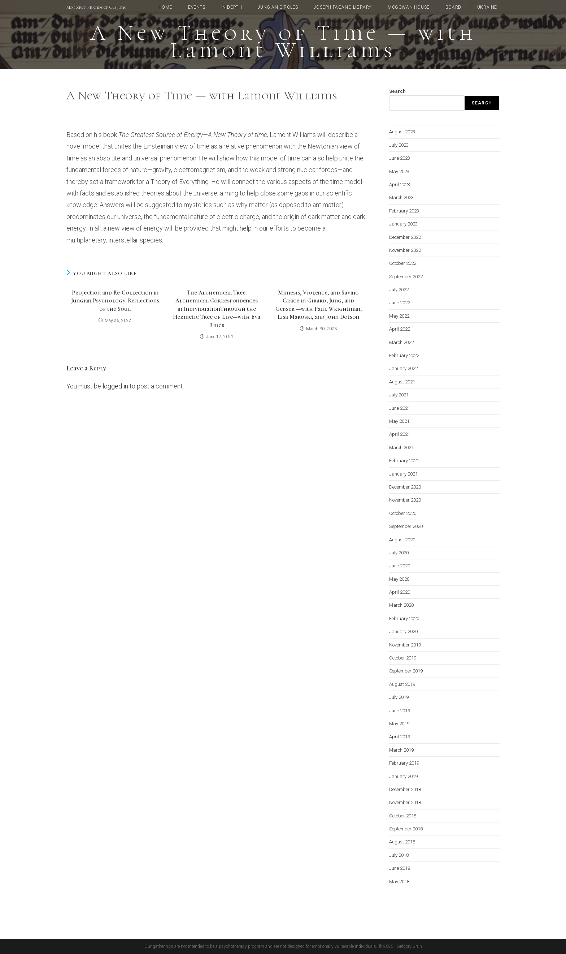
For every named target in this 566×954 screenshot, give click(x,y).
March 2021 (401, 447)
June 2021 (399, 408)
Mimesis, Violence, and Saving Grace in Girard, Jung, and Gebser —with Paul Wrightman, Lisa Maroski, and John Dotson (318, 305)
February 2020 (404, 618)
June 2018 (399, 868)
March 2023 (401, 197)
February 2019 (404, 763)
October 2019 (402, 658)
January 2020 (403, 631)
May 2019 (399, 723)
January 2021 (403, 474)
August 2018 (402, 842)
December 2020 (405, 487)
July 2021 (399, 395)
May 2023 (399, 171)
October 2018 (402, 815)
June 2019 (399, 710)
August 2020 (402, 539)
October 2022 (402, 263)
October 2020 (402, 513)
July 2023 (399, 145)
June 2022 (399, 302)
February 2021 (404, 460)
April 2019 (399, 736)
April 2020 (399, 592)
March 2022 (401, 342)
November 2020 (405, 500)
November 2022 (405, 250)
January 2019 (403, 776)
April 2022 (399, 329)
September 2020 (406, 526)
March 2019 (401, 750)
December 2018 (405, 789)
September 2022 (406, 276)
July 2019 (399, 697)
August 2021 (402, 381)
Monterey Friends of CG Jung (96, 7)
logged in (115, 386)
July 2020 (399, 552)
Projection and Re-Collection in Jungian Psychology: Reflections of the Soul (115, 301)
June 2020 (399, 565)
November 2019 (405, 645)
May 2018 (399, 881)
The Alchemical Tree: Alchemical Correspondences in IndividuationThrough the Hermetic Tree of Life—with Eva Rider (216, 309)
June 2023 (399, 158)
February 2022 (404, 355)
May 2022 (399, 316)
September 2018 (406, 828)
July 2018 (399, 855)
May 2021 (399, 421)
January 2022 (403, 368)
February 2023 (404, 211)
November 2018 (405, 802)
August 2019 (402, 684)
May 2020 (399, 579)
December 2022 (405, 237)
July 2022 (399, 289)
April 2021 (399, 434)
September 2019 (406, 671)
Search (397, 91)
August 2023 (402, 131)
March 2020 (401, 605)
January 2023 (403, 224)
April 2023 (399, 184)
